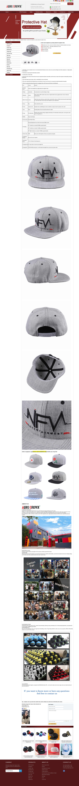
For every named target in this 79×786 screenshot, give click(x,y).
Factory (43, 766)
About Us (48, 12)
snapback (25, 701)
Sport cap (8, 55)
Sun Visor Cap (9, 53)
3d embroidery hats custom (57, 701)
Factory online (39, 12)
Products (14, 12)
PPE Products (23, 12)
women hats (33, 701)
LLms (43, 777)
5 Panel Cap (9, 51)
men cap (29, 701)
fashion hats (38, 701)
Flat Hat (8, 64)
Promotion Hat (9, 68)
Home (7, 12)
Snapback (13, 39)
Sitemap (43, 776)
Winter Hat (30, 779)
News (55, 12)
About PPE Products (46, 774)
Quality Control (45, 769)
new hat (42, 701)
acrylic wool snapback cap (39, 451)
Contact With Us (45, 771)
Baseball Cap (9, 49)
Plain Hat (8, 66)
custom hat (50, 701)
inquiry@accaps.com (56, 8)
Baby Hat (8, 59)
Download (71, 12)
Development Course (46, 768)
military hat (46, 701)
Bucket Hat (9, 57)
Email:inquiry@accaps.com (68, 767)
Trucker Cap (9, 47)
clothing (8, 72)
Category (9, 39)
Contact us (62, 12)
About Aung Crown (45, 764)
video (31, 12)
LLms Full (44, 779)
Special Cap (9, 70)
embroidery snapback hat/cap (21, 39)
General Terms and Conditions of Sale (49, 772)
